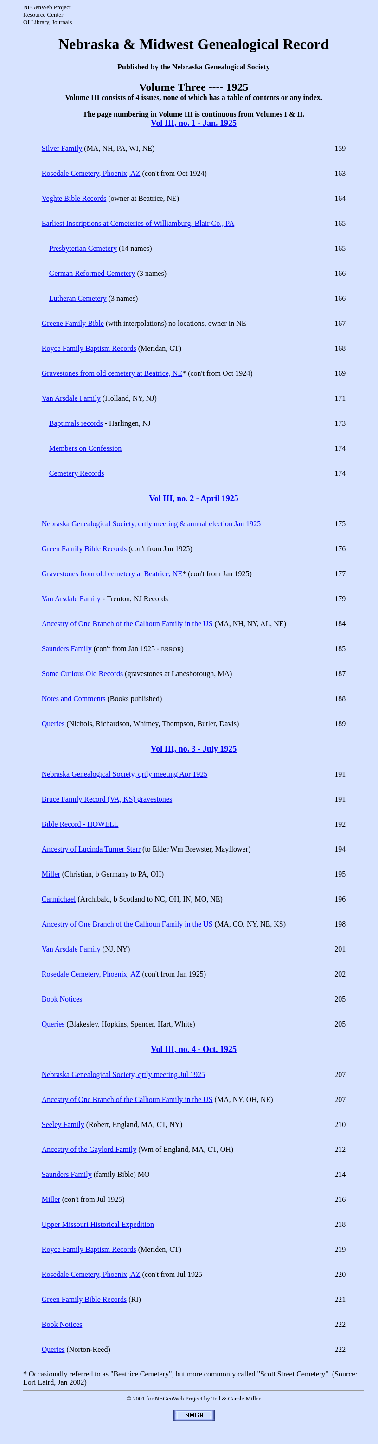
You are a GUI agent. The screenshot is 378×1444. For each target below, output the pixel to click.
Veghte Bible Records (74, 198)
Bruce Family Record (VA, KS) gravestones (107, 799)
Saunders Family (67, 649)
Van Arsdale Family (71, 398)
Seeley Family (63, 1124)
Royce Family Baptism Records (89, 348)
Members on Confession (85, 448)
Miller (51, 874)
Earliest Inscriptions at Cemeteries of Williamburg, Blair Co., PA (138, 223)
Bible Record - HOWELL (80, 824)
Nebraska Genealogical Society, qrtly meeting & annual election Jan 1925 (151, 524)
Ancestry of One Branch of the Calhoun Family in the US (127, 624)
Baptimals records (76, 423)
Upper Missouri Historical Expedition (98, 1224)
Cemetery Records (76, 473)
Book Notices (62, 999)
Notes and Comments (74, 699)
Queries (53, 724)
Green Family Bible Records (84, 549)
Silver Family (62, 148)
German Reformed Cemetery (92, 273)
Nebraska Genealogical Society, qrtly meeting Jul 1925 (123, 1074)
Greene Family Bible (73, 323)
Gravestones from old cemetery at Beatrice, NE (112, 373)
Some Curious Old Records (82, 674)
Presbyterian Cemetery (83, 248)
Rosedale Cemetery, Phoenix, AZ (91, 173)
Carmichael (59, 899)
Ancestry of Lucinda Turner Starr (91, 849)
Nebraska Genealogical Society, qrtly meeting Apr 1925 (125, 774)
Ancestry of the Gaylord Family (89, 1149)
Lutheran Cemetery (78, 298)
